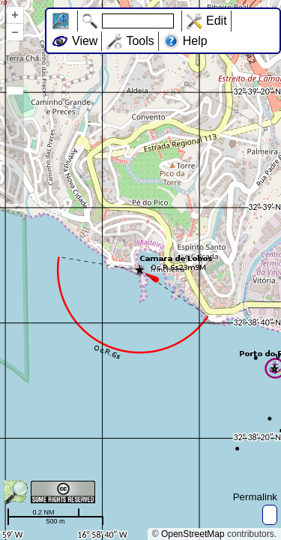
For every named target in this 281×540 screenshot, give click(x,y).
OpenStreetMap (193, 534)
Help (195, 40)
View (84, 40)
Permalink (255, 496)
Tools (140, 40)
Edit (216, 20)
